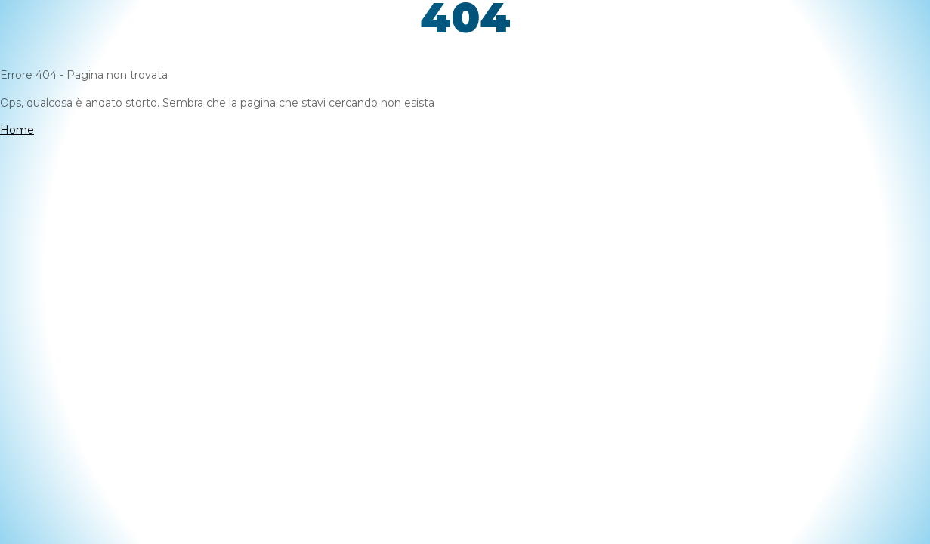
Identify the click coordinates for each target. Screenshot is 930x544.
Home (17, 130)
